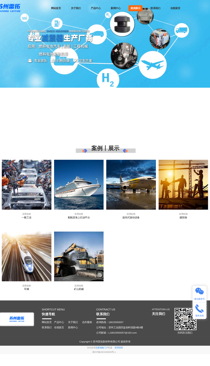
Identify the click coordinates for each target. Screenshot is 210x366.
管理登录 (118, 348)
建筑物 (183, 217)
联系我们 (158, 8)
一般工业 (26, 217)
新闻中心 (118, 8)
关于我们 (78, 8)
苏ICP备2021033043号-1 (104, 352)
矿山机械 (79, 289)
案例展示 (138, 8)
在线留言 (178, 8)
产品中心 (98, 8)
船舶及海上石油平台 (79, 217)
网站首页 (58, 8)
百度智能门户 (102, 348)
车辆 (26, 289)
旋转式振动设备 (131, 217)
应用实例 (26, 214)
